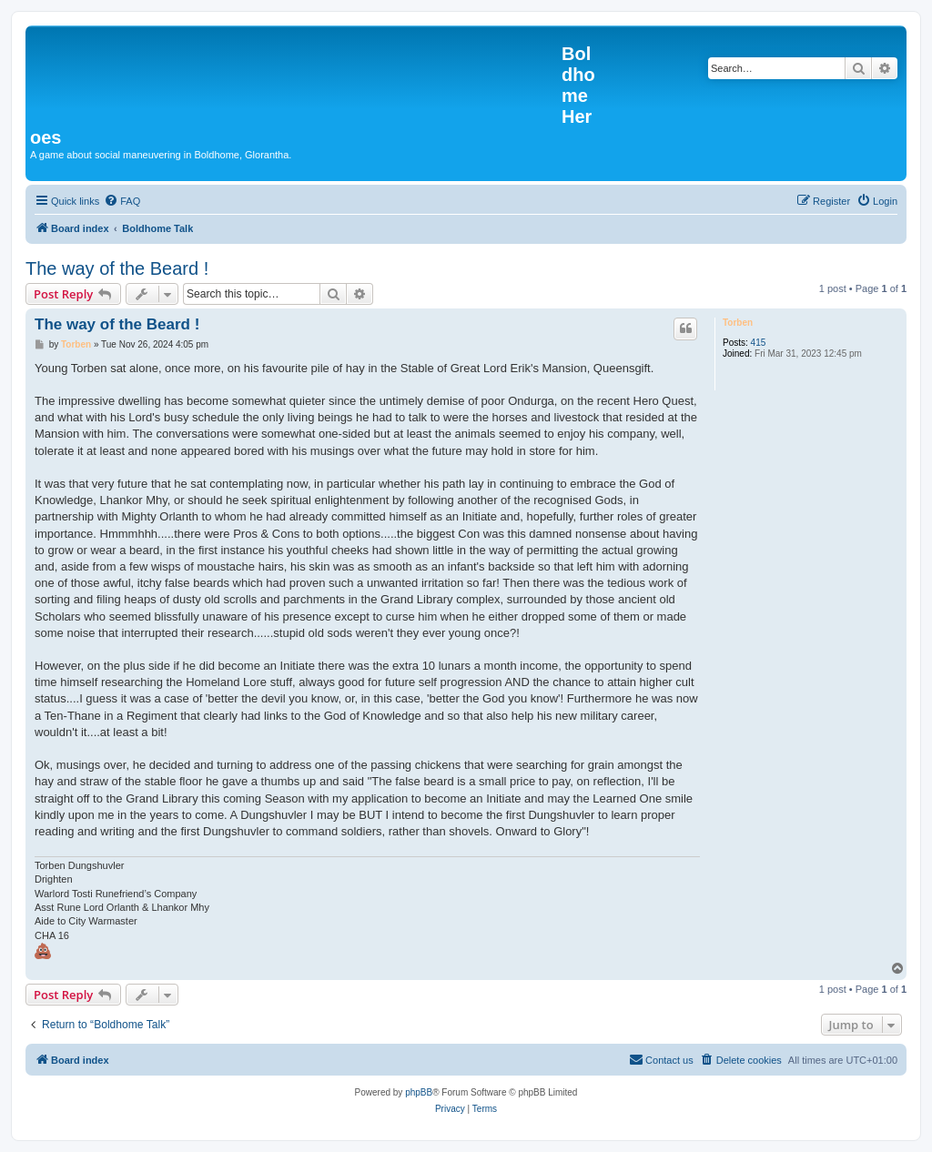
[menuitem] (122, 201)
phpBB (418, 1092)
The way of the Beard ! (116, 268)
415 (758, 343)
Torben (738, 323)
